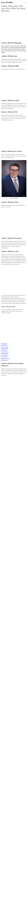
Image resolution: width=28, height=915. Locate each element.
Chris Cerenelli (4, 348)
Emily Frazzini (4, 353)
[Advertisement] (14, 28)
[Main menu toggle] (25, 2)
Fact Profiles (7, 2)
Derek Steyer (4, 360)
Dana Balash (4, 343)
